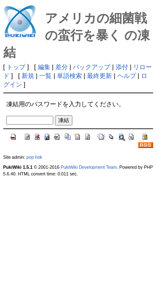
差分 (61, 66)
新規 (28, 75)
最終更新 (99, 75)
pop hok (34, 157)
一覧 (45, 75)
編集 (44, 66)
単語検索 (69, 75)
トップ (16, 66)
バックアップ (91, 66)
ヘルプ (126, 75)
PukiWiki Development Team (89, 167)
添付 (122, 66)
